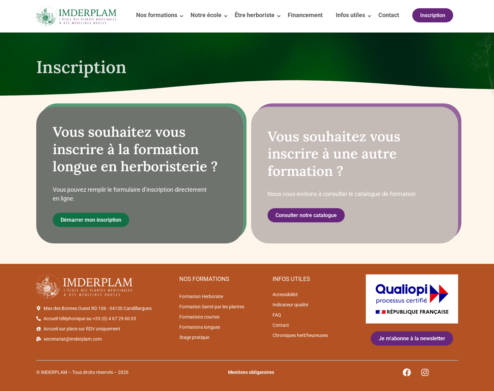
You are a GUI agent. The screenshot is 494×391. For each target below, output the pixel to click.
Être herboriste (255, 15)
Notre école (205, 15)
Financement (305, 15)
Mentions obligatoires (251, 372)
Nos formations (156, 15)
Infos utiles (350, 15)
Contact (388, 15)
